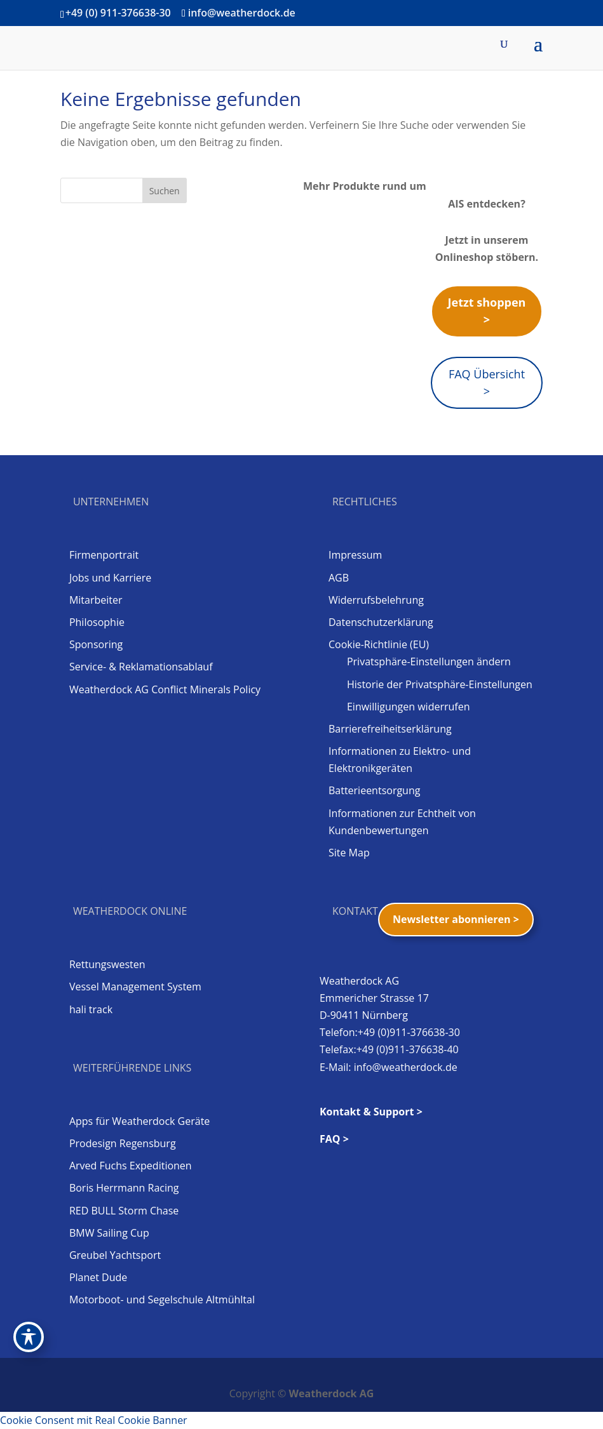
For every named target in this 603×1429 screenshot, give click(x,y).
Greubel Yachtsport (115, 1255)
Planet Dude (98, 1277)
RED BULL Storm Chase (124, 1211)
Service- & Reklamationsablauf (141, 667)
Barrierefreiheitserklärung (390, 729)
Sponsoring (96, 644)
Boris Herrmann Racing (124, 1188)
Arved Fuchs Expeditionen (130, 1166)
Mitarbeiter (96, 600)
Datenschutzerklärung (381, 622)
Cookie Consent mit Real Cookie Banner (93, 1420)
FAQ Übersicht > (487, 382)
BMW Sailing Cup (109, 1233)
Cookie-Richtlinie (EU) (379, 644)
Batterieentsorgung (374, 790)
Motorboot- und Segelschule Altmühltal (162, 1299)
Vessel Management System (135, 987)
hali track (90, 1009)
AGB (339, 578)
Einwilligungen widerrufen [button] (408, 707)
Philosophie (97, 622)
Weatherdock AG (331, 1393)
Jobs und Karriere (110, 578)
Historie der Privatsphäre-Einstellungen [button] (439, 684)
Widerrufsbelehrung (376, 600)
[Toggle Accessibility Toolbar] (28, 1337)
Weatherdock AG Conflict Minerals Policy (165, 689)
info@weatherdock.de (405, 1067)
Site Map (349, 853)
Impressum (355, 555)
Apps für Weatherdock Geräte (139, 1121)
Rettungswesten (107, 964)
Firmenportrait (104, 555)
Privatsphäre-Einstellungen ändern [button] (429, 661)
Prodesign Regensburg (122, 1143)
